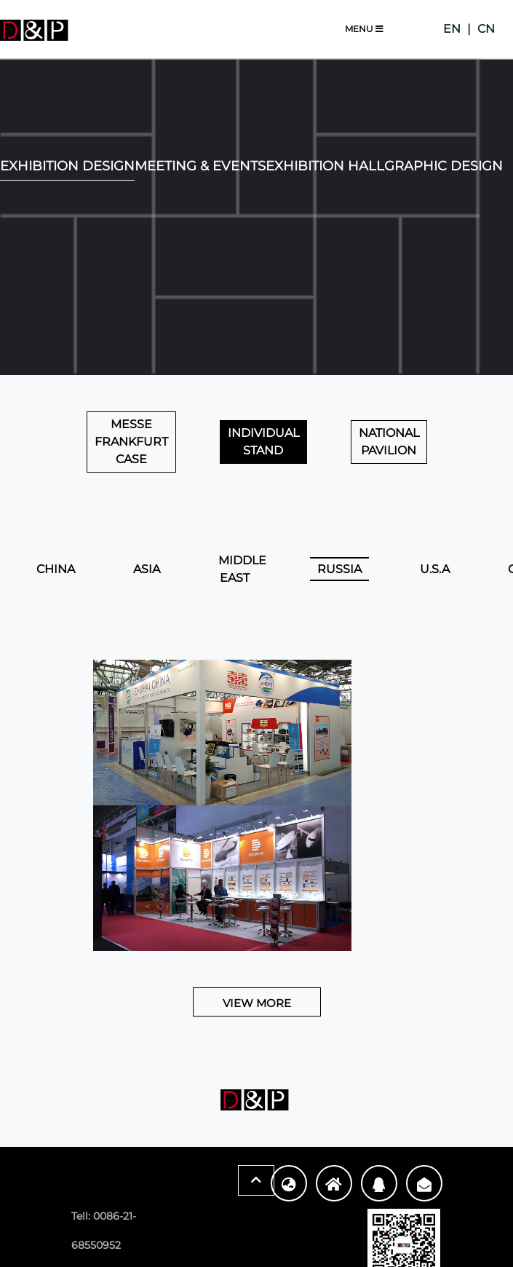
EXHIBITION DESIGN (67, 166)
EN (452, 29)
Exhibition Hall (325, 166)
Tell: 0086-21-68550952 (103, 1230)
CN (486, 29)
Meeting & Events (200, 166)
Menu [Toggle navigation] (364, 28)
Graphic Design (443, 166)
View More (257, 1003)
